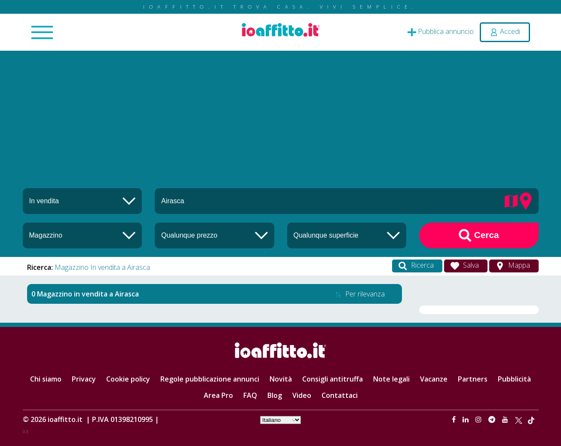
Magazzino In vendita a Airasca (102, 267)
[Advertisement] (281, 124)
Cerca (479, 235)
